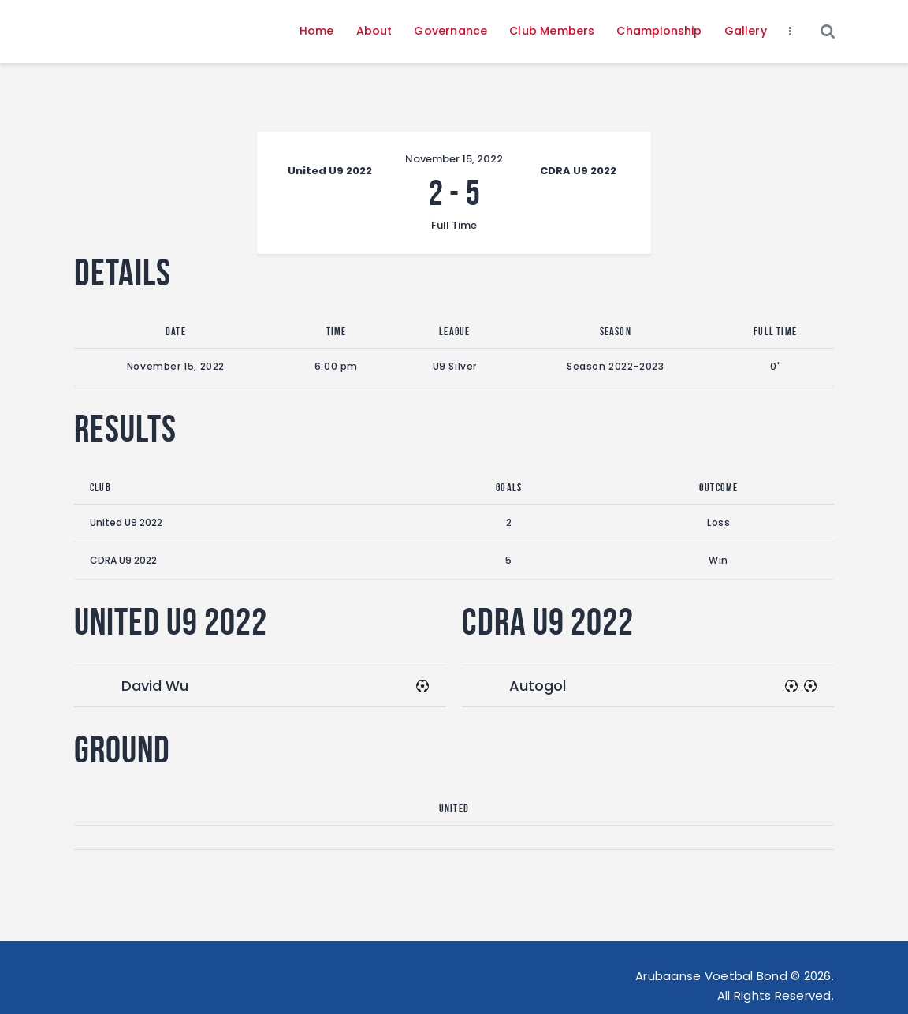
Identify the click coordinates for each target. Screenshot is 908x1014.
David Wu (154, 685)
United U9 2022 (126, 522)
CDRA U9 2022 (123, 560)
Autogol (537, 685)
